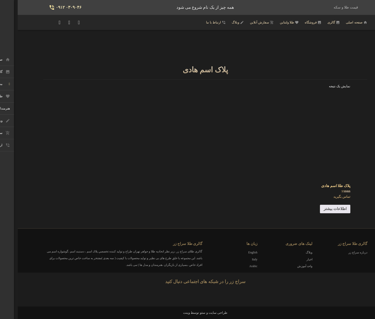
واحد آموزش (287, 266)
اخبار (292, 259)
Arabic (235, 266)
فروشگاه (295, 22)
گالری (316, 22)
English (235, 252)
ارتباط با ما (198, 22)
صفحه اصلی (338, 22)
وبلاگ (220, 22)
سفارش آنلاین (244, 22)
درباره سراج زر (340, 252)
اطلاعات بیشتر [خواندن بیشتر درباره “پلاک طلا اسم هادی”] (317, 209)
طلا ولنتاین (271, 22)
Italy (237, 259)
